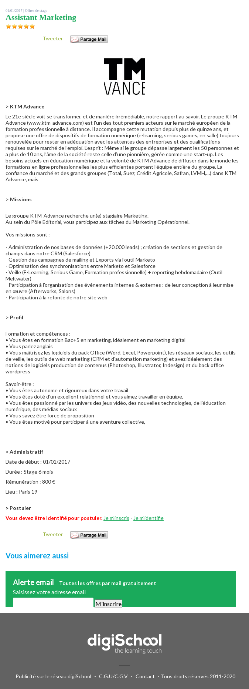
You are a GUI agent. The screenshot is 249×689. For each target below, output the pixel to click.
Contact (145, 676)
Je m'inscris (116, 518)
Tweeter (52, 38)
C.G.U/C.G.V (113, 676)
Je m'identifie (148, 518)
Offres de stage (36, 11)
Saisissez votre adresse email (49, 591)
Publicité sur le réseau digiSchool (53, 676)
